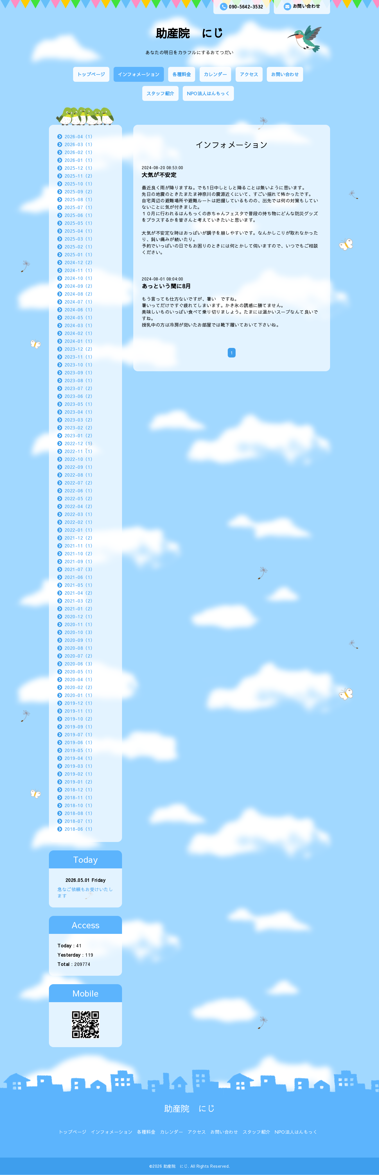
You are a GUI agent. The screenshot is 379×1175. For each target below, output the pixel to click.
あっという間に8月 (166, 286)
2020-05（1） (80, 671)
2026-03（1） (80, 144)
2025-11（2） (80, 176)
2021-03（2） (80, 600)
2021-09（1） (80, 561)
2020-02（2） (80, 687)
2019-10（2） (80, 719)
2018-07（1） (80, 821)
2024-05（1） (80, 317)
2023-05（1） (80, 404)
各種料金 (181, 74)
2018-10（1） (80, 805)
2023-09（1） (80, 372)
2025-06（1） (80, 215)
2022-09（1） (80, 467)
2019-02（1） (80, 774)
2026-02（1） (80, 152)
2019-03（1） (80, 766)
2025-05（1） (80, 223)
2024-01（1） (80, 341)
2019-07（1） (80, 734)
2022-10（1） (80, 459)
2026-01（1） (80, 160)
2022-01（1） (80, 530)
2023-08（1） (80, 380)
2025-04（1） (80, 231)
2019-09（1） (80, 726)
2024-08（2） (80, 294)
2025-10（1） (80, 183)
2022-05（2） (80, 498)
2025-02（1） (80, 246)
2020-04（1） (80, 679)
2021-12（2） (80, 538)
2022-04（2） (80, 506)
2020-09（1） (80, 640)
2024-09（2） (80, 286)
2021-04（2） (80, 593)
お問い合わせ (302, 6)
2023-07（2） (80, 388)
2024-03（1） (80, 325)
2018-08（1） (80, 813)
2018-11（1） (80, 797)
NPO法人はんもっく (208, 93)
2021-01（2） (80, 608)
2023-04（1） (80, 412)
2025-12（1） (80, 168)
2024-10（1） (80, 278)
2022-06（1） (80, 490)
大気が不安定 (159, 174)
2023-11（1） (80, 357)
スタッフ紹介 (160, 93)
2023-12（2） (80, 349)
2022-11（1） (80, 451)
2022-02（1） (80, 522)
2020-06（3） (80, 663)
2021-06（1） (80, 577)
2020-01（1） (80, 695)
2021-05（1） (80, 585)
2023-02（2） (80, 427)
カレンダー (215, 74)
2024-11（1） (80, 270)
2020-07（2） (80, 656)
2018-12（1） (80, 789)
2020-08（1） (80, 648)
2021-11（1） (80, 545)
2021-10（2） (80, 553)
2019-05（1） (80, 750)
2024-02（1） (80, 333)
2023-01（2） (80, 435)
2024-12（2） (80, 262)
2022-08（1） (80, 475)
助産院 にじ (189, 33)
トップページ (91, 74)
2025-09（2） (80, 191)
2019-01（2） (80, 781)
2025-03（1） (80, 239)
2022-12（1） (80, 443)
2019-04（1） (80, 758)
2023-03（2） (80, 419)
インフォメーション (139, 74)
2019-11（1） (80, 711)
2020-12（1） (80, 616)
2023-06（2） (80, 396)
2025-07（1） (80, 207)
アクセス (249, 74)
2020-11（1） (80, 624)
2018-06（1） (80, 829)
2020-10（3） (80, 632)
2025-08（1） (80, 199)
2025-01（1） (80, 254)
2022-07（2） (80, 482)
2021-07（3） (80, 569)
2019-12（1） (80, 703)
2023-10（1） (80, 364)
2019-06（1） (80, 742)
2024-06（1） (80, 309)
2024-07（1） (80, 301)
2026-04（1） (80, 136)
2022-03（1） (80, 514)
